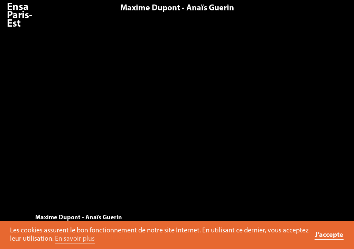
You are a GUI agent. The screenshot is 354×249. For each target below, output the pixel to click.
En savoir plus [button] (75, 239)
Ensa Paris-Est (19, 15)
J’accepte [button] (329, 235)
